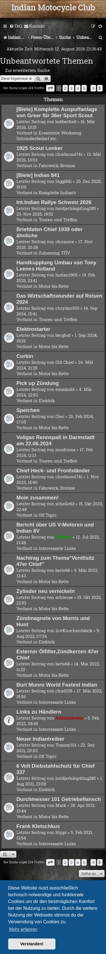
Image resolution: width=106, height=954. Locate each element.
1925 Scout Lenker (39, 148)
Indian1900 (66, 275)
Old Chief (64, 362)
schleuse (64, 597)
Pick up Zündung (37, 383)
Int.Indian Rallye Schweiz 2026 (54, 202)
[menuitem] (15, 26)
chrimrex (64, 241)
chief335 (63, 691)
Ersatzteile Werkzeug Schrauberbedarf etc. (48, 135)
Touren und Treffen (58, 219)
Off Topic (48, 515)
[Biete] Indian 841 (38, 175)
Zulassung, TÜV (54, 253)
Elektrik (47, 400)
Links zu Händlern (38, 712)
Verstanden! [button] (31, 944)
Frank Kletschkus (38, 826)
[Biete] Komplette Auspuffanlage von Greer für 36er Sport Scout (56, 112)
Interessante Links (57, 548)
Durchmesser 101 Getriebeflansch (58, 799)
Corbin (24, 356)
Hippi (61, 832)
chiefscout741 (69, 154)
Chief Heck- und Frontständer (53, 470)
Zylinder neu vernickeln (45, 591)
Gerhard (63, 537)
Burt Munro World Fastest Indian (56, 685)
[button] (50, 88)
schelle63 (64, 503)
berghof (62, 335)
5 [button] (84, 88)
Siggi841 (63, 181)
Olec (59, 416)
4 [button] (78, 88)
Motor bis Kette (54, 286)
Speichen (28, 410)
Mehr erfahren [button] (23, 929)
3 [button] (71, 88)
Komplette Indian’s (57, 192)
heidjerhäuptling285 (75, 208)
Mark (60, 805)
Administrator (69, 718)
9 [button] (93, 88)
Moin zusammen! (37, 498)
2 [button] (65, 88)
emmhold (65, 389)
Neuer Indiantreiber (40, 739)
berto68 (62, 570)
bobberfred (65, 121)
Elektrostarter (33, 329)
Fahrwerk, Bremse (57, 165)
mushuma (65, 449)
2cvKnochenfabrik (73, 630)
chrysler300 (67, 308)
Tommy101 (65, 745)
